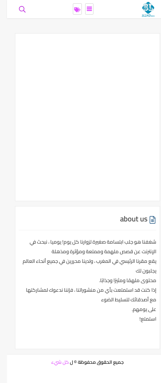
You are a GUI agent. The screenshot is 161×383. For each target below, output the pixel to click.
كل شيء (53, 362)
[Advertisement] (80, 117)
